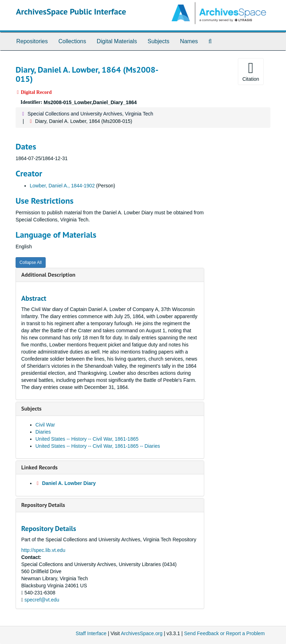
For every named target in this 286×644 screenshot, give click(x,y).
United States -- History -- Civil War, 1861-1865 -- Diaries (97, 446)
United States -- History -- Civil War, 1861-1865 (86, 439)
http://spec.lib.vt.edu (43, 550)
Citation (250, 71)
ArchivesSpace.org (141, 633)
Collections (72, 41)
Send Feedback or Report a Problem (224, 633)
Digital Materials (117, 41)
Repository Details (43, 504)
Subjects (158, 41)
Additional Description (48, 274)
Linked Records (39, 467)
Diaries (43, 432)
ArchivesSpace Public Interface (71, 11)
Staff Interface (91, 633)
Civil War (45, 425)
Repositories (32, 41)
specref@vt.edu (41, 600)
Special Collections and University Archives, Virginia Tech (90, 114)
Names (189, 41)
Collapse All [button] (30, 262)
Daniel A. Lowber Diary (69, 483)
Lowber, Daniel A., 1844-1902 (62, 185)
